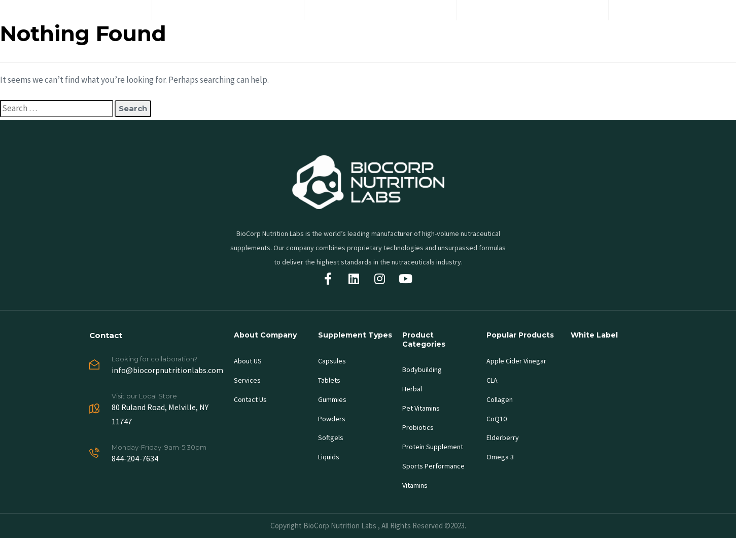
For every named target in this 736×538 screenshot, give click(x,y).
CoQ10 (496, 418)
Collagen (499, 399)
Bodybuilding (422, 369)
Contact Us (250, 399)
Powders (331, 418)
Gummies (332, 399)
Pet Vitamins (421, 408)
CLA (492, 380)
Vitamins (415, 485)
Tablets (329, 380)
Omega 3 (500, 456)
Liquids (328, 456)
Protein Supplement (432, 446)
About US (248, 360)
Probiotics (418, 427)
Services (247, 380)
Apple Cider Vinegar (516, 360)
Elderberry (502, 437)
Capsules (332, 360)
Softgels (330, 437)
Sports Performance (433, 465)
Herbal (412, 388)
